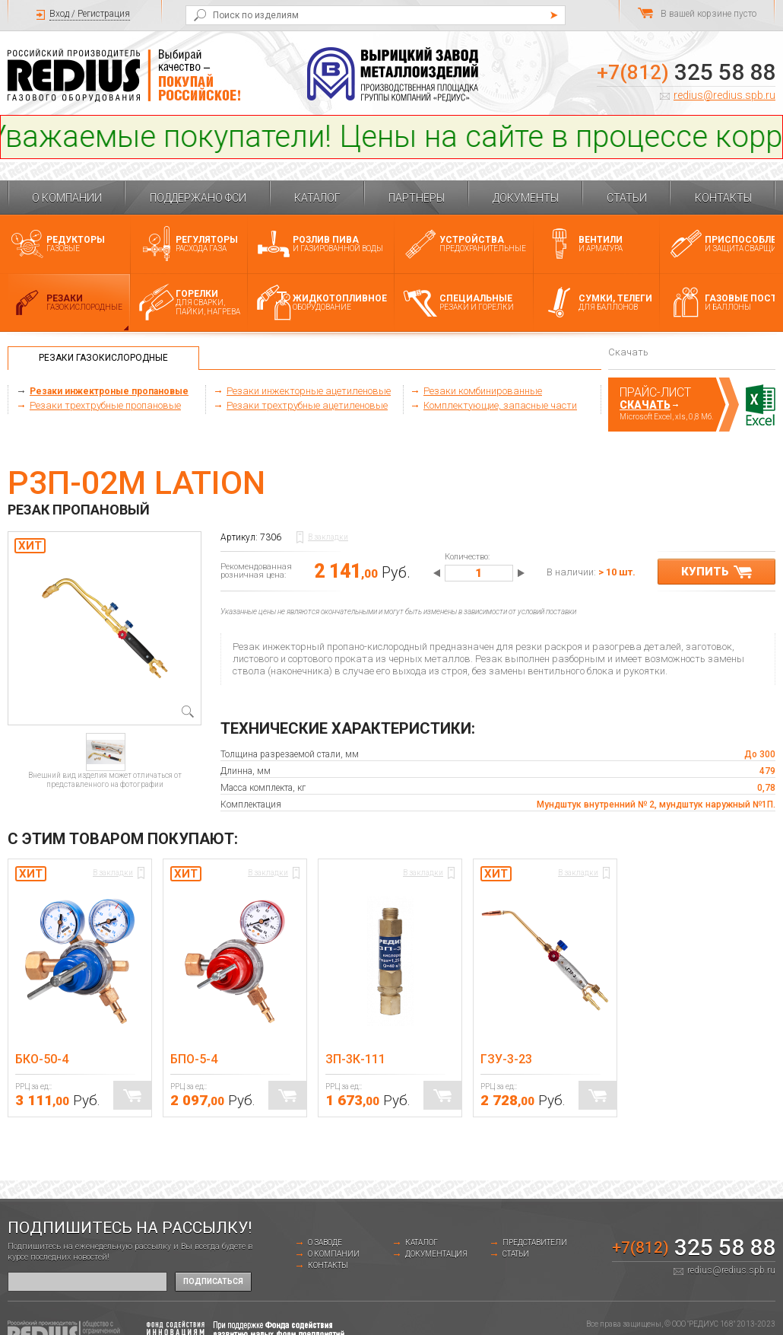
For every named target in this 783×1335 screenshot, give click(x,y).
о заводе (325, 1242)
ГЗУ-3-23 (506, 1059)
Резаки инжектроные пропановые (109, 391)
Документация (436, 1254)
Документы (526, 198)
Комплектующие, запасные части (500, 405)
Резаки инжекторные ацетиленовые (309, 391)
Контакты (723, 198)
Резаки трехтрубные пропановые (105, 405)
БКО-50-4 (41, 1059)
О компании (67, 198)
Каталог (317, 198)
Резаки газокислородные (103, 357)
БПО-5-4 (193, 1059)
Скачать (645, 405)
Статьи (627, 198)
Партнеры (416, 198)
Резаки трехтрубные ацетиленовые (307, 405)
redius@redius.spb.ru (724, 95)
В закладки (328, 537)
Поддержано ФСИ (198, 198)
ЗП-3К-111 (355, 1059)
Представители (534, 1242)
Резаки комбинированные (482, 391)
